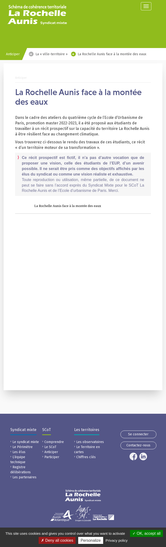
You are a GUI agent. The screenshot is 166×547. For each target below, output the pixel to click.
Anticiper (51, 452)
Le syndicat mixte (25, 442)
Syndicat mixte (23, 429)
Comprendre (54, 442)
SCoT (46, 429)
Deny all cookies (57, 540)
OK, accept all (146, 533)
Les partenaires (24, 477)
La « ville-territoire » (52, 54)
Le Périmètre (22, 447)
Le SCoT (50, 447)
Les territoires (86, 429)
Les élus (18, 452)
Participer (51, 457)
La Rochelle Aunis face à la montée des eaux (112, 54)
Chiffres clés (86, 457)
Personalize (91, 540)
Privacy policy (117, 540)
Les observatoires (90, 442)
